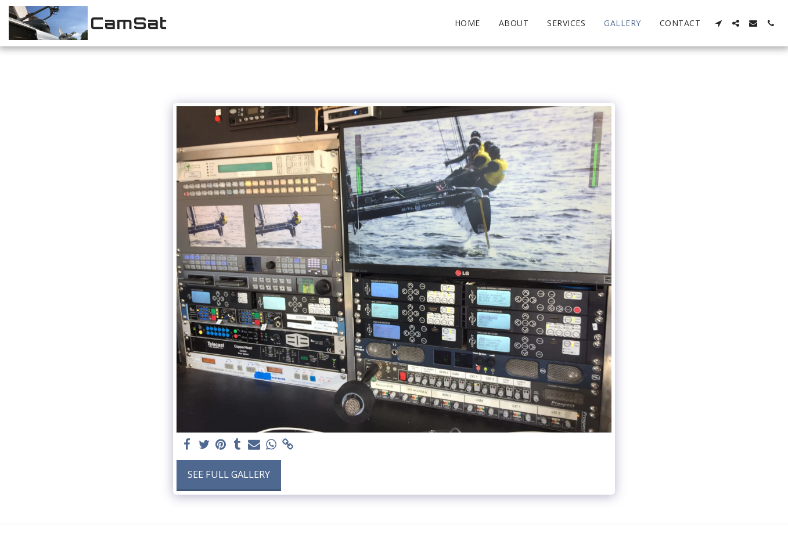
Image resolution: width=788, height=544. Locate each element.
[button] (718, 23)
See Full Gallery (229, 474)
